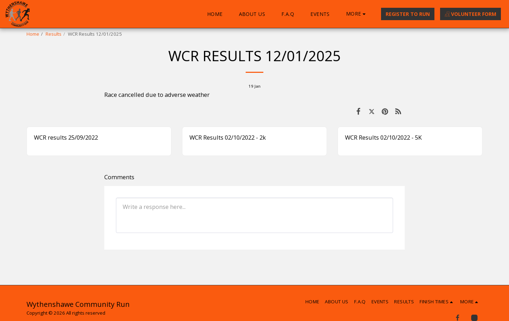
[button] (437, 301)
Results (54, 34)
